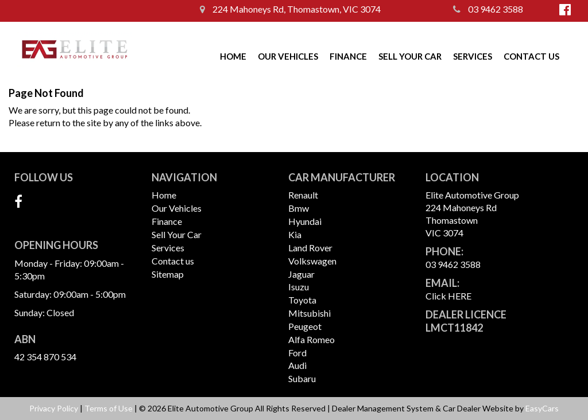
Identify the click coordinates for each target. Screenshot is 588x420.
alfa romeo (311, 339)
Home (233, 56)
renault (303, 194)
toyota (302, 299)
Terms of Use (109, 408)
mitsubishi (309, 313)
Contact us (531, 56)
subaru (302, 378)
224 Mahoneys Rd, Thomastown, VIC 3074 (290, 8)
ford (297, 352)
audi (297, 365)
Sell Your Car (410, 56)
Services (472, 56)
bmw (298, 208)
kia (294, 234)
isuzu (298, 286)
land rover (310, 247)
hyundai (305, 221)
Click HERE (448, 295)
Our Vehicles (288, 56)
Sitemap (168, 274)
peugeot (305, 326)
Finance (348, 56)
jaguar (301, 274)
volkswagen (312, 260)
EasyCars (542, 408)
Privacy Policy (54, 408)
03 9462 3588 (488, 8)
